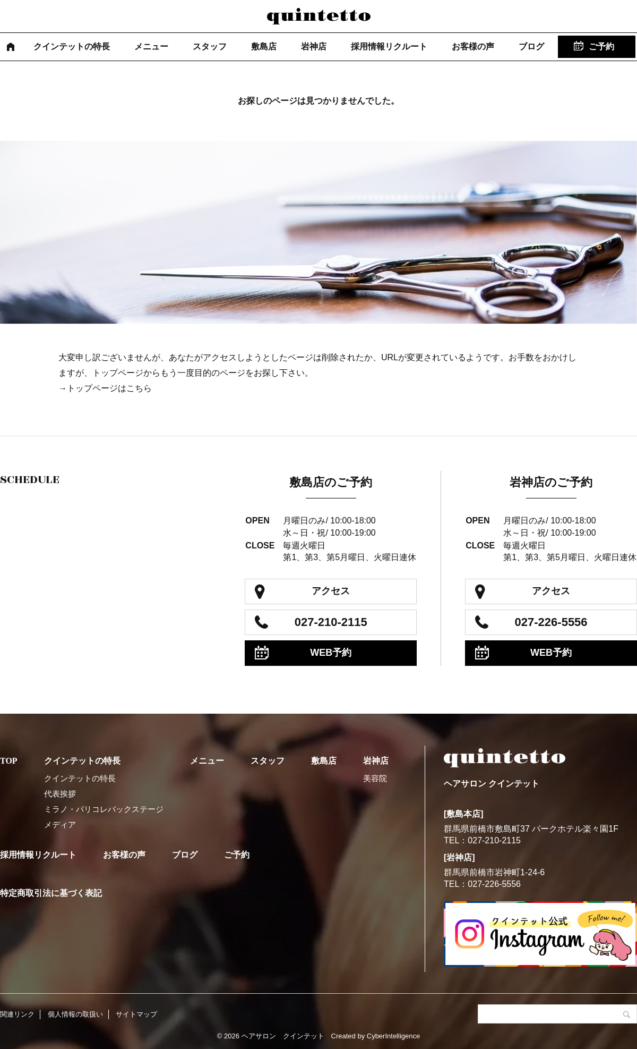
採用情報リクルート (389, 46)
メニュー (151, 46)
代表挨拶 (60, 793)
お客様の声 (473, 46)
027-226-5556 (551, 622)
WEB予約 (330, 652)
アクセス (331, 591)
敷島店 (264, 46)
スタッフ (210, 46)
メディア (60, 824)
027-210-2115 (331, 622)
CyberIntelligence (393, 1036)
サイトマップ (136, 1014)
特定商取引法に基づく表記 (51, 893)
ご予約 (601, 46)
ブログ (531, 46)
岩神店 (313, 46)
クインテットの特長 (71, 46)
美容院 (375, 778)
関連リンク (17, 1014)
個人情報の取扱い (75, 1014)
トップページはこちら (109, 388)
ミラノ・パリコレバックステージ (103, 809)
